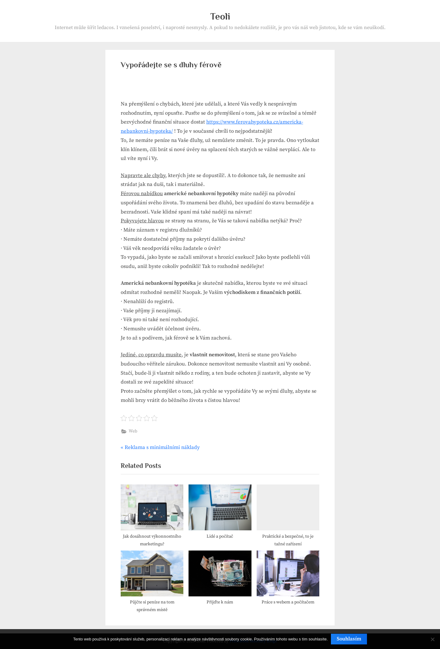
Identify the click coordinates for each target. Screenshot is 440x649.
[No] (432, 639)
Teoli (220, 16)
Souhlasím (349, 639)
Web (133, 431)
